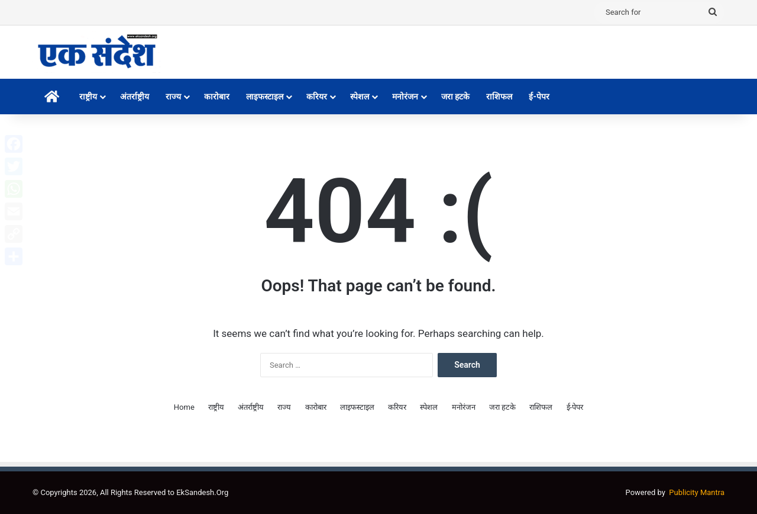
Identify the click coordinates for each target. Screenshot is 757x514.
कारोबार (216, 96)
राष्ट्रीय (88, 96)
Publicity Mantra (696, 492)
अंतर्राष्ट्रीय (134, 96)
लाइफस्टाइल (264, 96)
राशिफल (499, 96)
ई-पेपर (539, 96)
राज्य (173, 96)
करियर (316, 96)
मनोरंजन (405, 96)
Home (184, 407)
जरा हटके (455, 96)
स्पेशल (359, 96)
